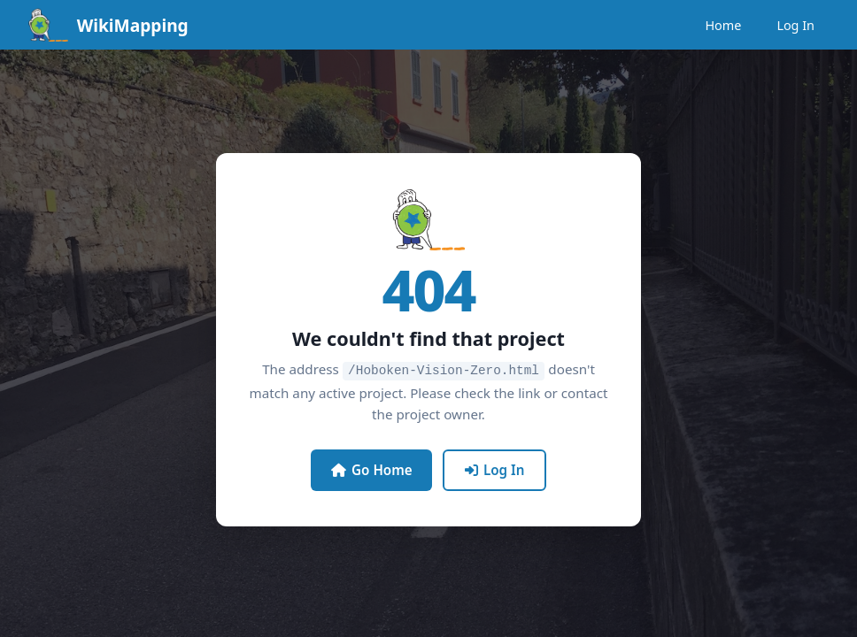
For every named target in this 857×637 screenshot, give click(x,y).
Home (723, 25)
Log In (795, 25)
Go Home (372, 469)
